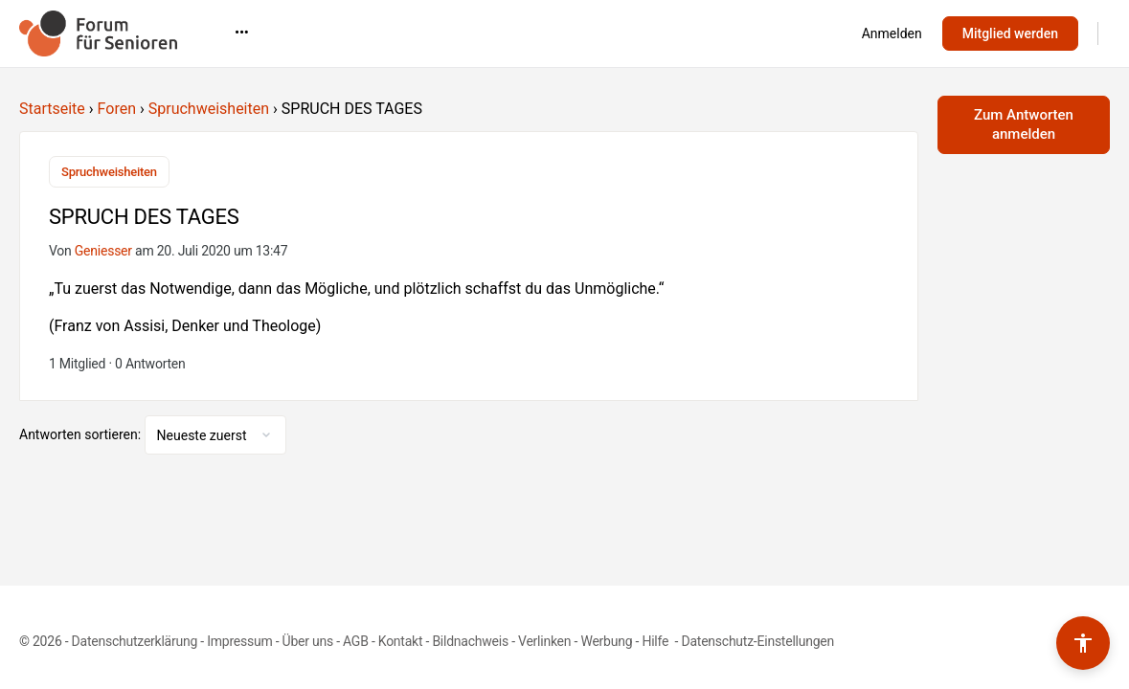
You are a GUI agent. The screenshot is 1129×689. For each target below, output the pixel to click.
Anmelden (892, 33)
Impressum (239, 641)
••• (761, 32)
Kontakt (400, 641)
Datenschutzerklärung (134, 641)
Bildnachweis (470, 641)
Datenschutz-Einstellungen (757, 641)
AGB (356, 641)
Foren (117, 109)
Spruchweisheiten (208, 109)
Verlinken (544, 641)
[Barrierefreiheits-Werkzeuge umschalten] (1083, 643)
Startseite (52, 109)
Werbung (606, 641)
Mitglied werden (1010, 33)
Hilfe (656, 641)
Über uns (307, 641)
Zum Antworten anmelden (1023, 124)
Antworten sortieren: (82, 434)
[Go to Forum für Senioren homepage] (98, 31)
